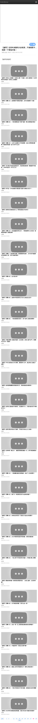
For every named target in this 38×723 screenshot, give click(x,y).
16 (27, 718)
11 (13, 718)
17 (30, 718)
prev (2, 718)
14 (22, 718)
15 (25, 718)
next (19, 720)
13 (19, 718)
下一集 (32, 44)
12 (16, 718)
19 (36, 718)
